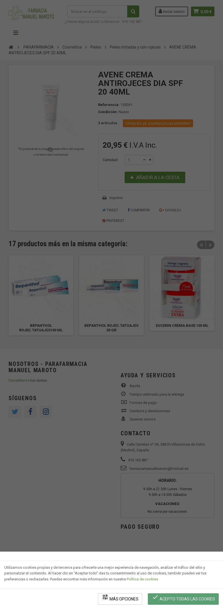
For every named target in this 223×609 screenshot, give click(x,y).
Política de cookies (142, 579)
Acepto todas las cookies (183, 598)
